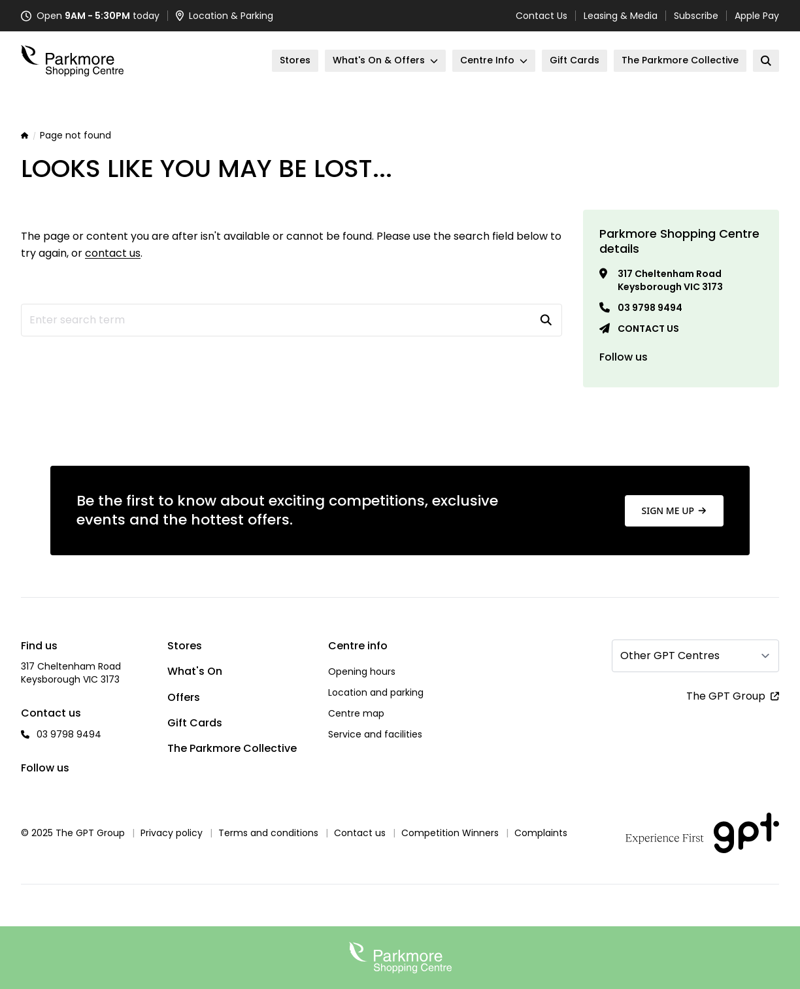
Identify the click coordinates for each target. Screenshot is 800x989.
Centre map (356, 713)
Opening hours (361, 671)
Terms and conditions (268, 832)
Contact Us (541, 15)
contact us (113, 253)
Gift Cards (194, 723)
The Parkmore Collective (232, 748)
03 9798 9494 (650, 307)
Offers (183, 697)
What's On (194, 671)
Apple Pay (757, 15)
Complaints (540, 832)
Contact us (648, 328)
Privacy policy (172, 832)
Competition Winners (450, 832)
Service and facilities (375, 734)
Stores (184, 646)
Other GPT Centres (670, 655)
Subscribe (696, 15)
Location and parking (376, 692)
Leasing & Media (621, 15)
